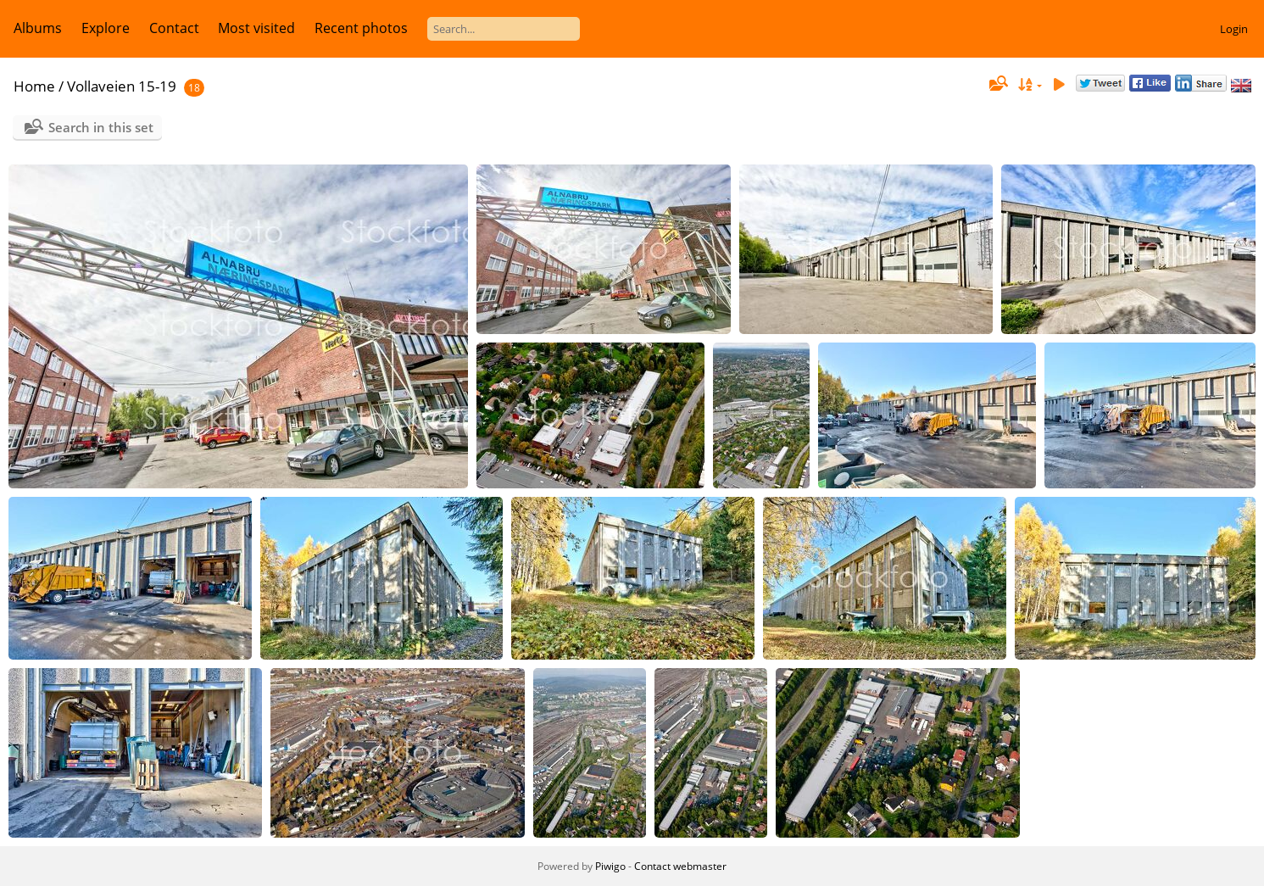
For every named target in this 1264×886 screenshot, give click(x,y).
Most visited (256, 28)
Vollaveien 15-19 (121, 86)
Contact (174, 28)
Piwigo (610, 866)
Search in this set (100, 127)
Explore (105, 28)
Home (34, 86)
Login (1234, 28)
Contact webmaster (680, 866)
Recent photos (361, 28)
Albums (38, 28)
